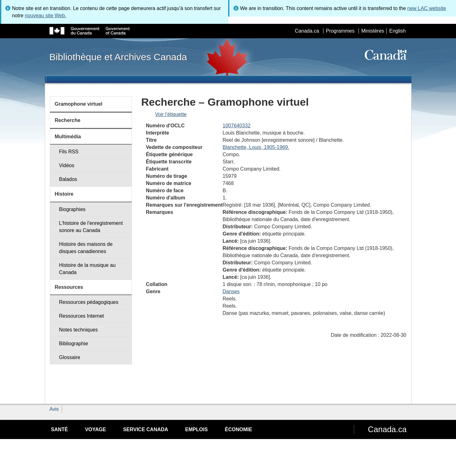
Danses (231, 291)
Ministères (372, 31)
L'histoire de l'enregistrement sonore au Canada (91, 226)
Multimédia (68, 136)
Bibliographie (73, 343)
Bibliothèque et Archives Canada (118, 56)
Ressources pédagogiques (88, 302)
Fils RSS (68, 151)
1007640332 (236, 125)
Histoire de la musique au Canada (87, 268)
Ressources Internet (81, 316)
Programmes (340, 31)
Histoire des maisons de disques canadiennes (86, 247)
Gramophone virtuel (78, 104)
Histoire (64, 194)
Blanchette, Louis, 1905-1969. (256, 147)
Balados (68, 179)
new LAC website (426, 8)
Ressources (69, 287)
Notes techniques (78, 329)
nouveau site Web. (45, 15)
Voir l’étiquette (171, 114)
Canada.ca (307, 31)
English (397, 31)
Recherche (68, 120)
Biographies (72, 209)
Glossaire (69, 357)
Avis (54, 409)
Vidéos (66, 165)
